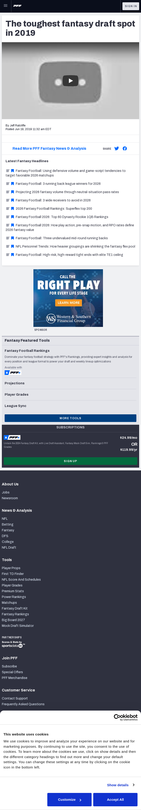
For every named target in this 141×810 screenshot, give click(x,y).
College (8, 542)
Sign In (131, 6)
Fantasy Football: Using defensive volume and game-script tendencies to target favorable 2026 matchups (66, 173)
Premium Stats (13, 591)
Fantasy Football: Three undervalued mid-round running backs (57, 238)
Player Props (11, 568)
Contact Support (15, 698)
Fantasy (8, 530)
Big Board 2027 (13, 620)
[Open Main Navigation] (5, 6)
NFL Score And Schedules (21, 579)
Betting (7, 524)
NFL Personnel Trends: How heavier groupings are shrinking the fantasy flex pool (70, 246)
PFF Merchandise (14, 678)
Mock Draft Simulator (18, 626)
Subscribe (9, 666)
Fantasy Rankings (15, 614)
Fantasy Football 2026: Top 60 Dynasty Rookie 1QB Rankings (57, 217)
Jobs (6, 492)
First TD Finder (13, 574)
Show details (118, 785)
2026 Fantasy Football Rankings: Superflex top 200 (49, 208)
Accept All (115, 799)
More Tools (70, 418)
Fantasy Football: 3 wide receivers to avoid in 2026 (48, 200)
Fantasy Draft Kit (15, 608)
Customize (69, 799)
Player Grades (12, 585)
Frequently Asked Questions (23, 704)
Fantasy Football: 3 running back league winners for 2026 (53, 183)
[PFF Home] (17, 6)
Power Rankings (14, 597)
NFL (5, 518)
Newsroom (10, 498)
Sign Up (70, 461)
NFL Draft (9, 547)
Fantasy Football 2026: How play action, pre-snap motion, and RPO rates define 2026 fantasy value (70, 228)
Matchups (9, 602)
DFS (5, 536)
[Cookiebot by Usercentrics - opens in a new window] (117, 717)
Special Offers (12, 672)
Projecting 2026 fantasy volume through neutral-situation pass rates (62, 192)
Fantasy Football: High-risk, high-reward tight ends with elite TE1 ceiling (64, 255)
